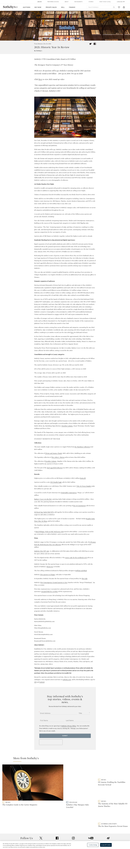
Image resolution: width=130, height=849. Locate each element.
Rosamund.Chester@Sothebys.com (44, 641)
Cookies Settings (93, 845)
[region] (65, 845)
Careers (59, 840)
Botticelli (83, 478)
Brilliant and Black (81, 571)
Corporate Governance (64, 837)
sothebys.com (67, 679)
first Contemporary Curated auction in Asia (53, 582)
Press (58, 830)
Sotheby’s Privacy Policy (68, 726)
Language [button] (120, 1)
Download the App (42, 837)
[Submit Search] (114, 7)
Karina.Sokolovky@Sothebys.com (44, 621)
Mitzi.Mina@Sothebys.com (42, 628)
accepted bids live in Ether (49, 591)
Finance (72, 7)
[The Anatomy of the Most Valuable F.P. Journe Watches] (113, 794)
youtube (90, 819)
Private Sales (51, 7)
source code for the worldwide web (76, 558)
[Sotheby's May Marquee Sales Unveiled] (81, 782)
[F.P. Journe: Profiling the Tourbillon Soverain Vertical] (113, 771)
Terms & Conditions (83, 833)
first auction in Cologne (47, 574)
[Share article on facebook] (95, 44)
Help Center (40, 830)
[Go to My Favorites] (119, 7)
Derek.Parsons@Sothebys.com (43, 634)
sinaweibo (108, 819)
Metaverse (50, 567)
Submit (65, 736)
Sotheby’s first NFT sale (41, 551)
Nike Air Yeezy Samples (83, 486)
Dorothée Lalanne (67, 426)
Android (41, 682)
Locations (39, 833)
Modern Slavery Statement (86, 840)
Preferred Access (53, 1)
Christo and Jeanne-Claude (53, 453)
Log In (39, 1)
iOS (35, 682)
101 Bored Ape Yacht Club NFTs (44, 512)
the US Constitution (79, 506)
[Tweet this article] (90, 44)
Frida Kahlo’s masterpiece (69, 493)
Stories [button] (91, 1)
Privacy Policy (61, 833)
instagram (73, 819)
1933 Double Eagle (56, 482)
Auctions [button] (26, 7)
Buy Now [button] (38, 7)
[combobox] (101, 7)
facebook (57, 819)
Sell (63, 7)
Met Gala (84, 578)
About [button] (67, 1)
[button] (66, 759)
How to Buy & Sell (105, 1)
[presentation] (50, 742)
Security (79, 830)
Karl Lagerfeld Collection (55, 468)
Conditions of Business (85, 837)
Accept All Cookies (106, 845)
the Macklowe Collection (82, 447)
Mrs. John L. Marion (58, 457)
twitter (41, 819)
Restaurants (79, 1)
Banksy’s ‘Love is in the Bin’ (43, 499)
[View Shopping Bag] (124, 7)
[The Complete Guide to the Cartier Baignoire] (33, 782)
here (40, 79)
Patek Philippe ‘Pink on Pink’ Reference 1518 (49, 532)
